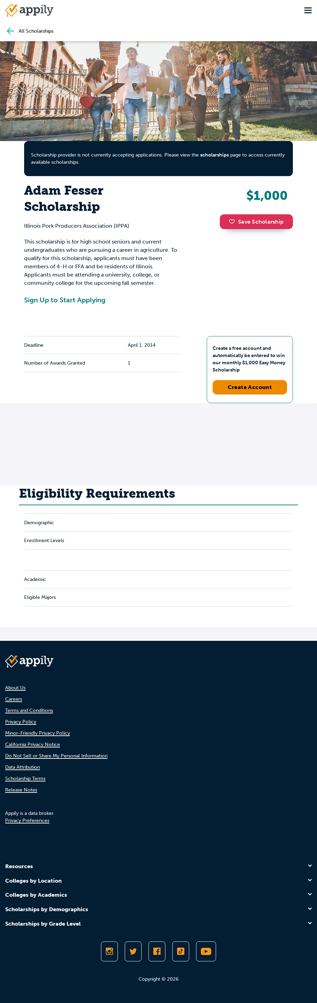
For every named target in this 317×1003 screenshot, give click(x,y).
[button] (233, 221)
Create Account (250, 387)
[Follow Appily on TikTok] (180, 951)
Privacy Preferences (27, 820)
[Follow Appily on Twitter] (133, 951)
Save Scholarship (256, 221)
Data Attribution (22, 767)
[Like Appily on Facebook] (157, 951)
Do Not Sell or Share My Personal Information (56, 756)
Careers (13, 699)
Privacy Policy (20, 722)
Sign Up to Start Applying (64, 300)
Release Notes (21, 790)
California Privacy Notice (32, 744)
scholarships (214, 155)
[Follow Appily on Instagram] (109, 951)
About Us (15, 688)
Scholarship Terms (25, 778)
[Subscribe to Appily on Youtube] (206, 951)
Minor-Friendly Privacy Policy (37, 733)
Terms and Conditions (29, 710)
